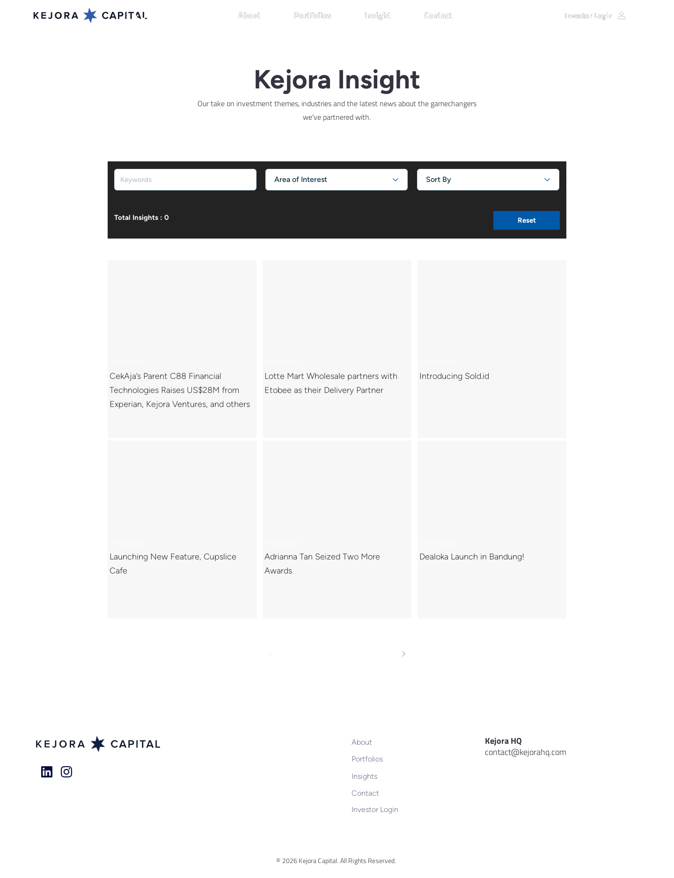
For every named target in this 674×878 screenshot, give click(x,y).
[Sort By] (488, 179)
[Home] (47, 772)
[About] (382, 742)
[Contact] (382, 793)
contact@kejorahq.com (525, 752)
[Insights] (382, 776)
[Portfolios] (382, 759)
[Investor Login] (595, 15)
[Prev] (270, 654)
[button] (261, 15)
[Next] (403, 654)
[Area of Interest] (336, 179)
